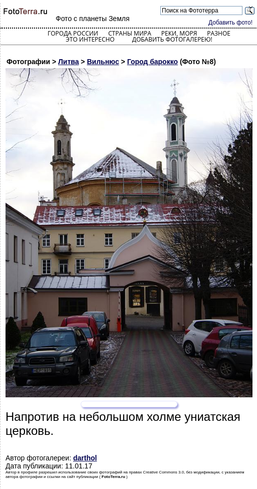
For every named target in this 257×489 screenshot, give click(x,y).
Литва (68, 62)
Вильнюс (103, 62)
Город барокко (152, 62)
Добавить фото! (230, 22)
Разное (218, 33)
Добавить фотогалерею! (172, 39)
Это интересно (90, 39)
